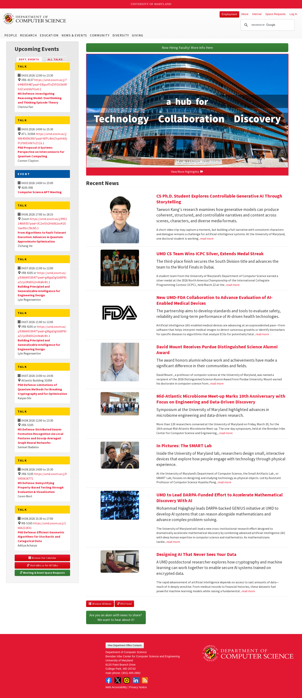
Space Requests (275, 14)
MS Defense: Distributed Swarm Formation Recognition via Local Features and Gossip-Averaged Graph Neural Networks (40, 436)
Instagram (127, 680)
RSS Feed (124, 603)
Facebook (109, 680)
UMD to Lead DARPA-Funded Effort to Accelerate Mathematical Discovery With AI (219, 498)
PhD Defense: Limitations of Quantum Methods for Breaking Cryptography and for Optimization (42, 389)
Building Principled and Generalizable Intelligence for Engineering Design (39, 291)
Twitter (118, 680)
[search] (267, 25)
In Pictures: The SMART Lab (184, 446)
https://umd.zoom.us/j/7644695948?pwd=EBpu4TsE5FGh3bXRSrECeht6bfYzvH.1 (42, 84)
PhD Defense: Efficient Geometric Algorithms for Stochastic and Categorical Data (41, 536)
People (10, 35)
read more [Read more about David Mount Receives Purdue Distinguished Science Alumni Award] (217, 383)
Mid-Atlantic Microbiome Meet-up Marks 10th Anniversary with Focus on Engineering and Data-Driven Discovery (220, 399)
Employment (229, 14)
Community (99, 35)
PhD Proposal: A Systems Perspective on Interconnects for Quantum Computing (41, 152)
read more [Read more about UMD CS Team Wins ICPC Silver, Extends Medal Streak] (233, 285)
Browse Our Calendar (42, 558)
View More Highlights (187, 171)
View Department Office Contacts (125, 645)
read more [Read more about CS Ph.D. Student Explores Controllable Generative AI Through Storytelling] (207, 238)
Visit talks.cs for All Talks (42, 565)
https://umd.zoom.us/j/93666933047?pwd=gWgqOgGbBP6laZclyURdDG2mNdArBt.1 (42, 277)
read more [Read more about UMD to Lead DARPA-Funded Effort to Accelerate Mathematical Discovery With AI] (173, 542)
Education (49, 35)
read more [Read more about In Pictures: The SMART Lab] (224, 482)
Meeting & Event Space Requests (42, 572)
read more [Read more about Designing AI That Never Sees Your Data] (248, 591)
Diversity (120, 35)
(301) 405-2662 (131, 672)
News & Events (74, 35)
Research (28, 35)
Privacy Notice (138, 687)
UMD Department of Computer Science (34, 18)
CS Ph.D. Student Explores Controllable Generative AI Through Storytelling (219, 199)
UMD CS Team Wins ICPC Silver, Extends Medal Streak (210, 254)
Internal (256, 14)
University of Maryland (151, 4)
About (244, 14)
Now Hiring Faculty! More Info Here (187, 47)
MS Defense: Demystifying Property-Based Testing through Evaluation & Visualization (41, 487)
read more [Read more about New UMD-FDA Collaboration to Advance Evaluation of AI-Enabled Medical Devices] (262, 334)
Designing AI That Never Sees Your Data (196, 554)
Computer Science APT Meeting (40, 192)
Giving (137, 35)
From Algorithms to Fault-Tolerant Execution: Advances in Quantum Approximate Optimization (42, 237)
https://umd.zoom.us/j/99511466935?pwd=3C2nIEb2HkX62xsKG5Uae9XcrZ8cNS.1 (42, 223)
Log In (293, 14)
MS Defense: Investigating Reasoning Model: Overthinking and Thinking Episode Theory (40, 98)
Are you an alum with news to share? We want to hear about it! (116, 617)
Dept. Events (30, 59)
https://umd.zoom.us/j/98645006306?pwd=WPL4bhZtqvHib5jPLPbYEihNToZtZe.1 (42, 138)
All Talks (55, 59)
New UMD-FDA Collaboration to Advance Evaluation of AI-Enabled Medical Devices (214, 300)
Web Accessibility (116, 687)
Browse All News (100, 603)
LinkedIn (136, 680)
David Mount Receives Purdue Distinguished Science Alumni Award (217, 349)
